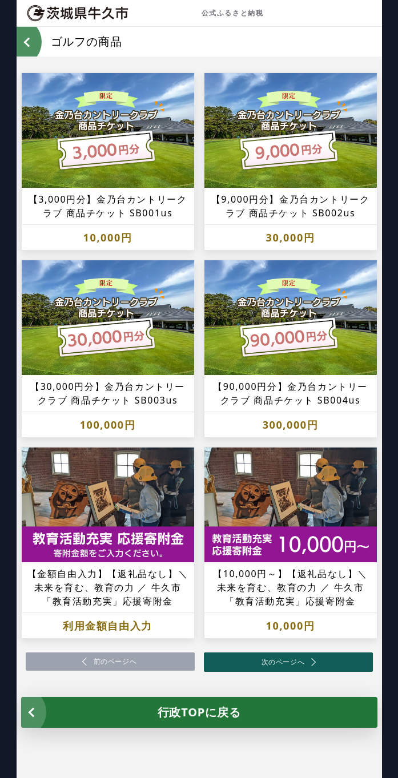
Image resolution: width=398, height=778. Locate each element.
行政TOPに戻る (199, 712)
